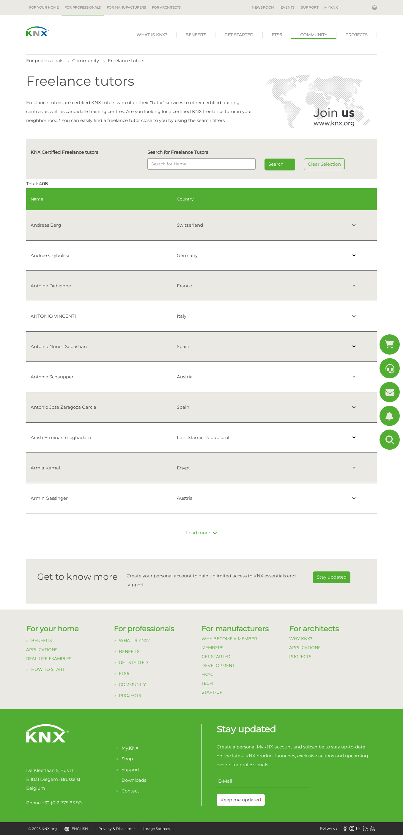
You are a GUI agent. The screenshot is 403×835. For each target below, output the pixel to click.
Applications (42, 649)
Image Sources (156, 828)
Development (218, 665)
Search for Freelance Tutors (177, 152)
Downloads (134, 780)
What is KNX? (151, 34)
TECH (207, 683)
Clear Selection (324, 164)
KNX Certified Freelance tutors (64, 152)
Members (212, 647)
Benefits (195, 34)
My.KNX (130, 748)
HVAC (207, 674)
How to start (47, 669)
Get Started (216, 656)
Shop (127, 759)
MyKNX (331, 7)
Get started (239, 34)
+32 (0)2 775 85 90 (62, 803)
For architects (166, 7)
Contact (130, 791)
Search (276, 164)
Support (309, 7)
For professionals (82, 7)
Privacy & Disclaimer (116, 828)
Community (313, 34)
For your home (44, 7)
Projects (356, 34)
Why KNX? (300, 638)
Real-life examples (49, 658)
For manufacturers (126, 7)
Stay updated (332, 577)
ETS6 (277, 34)
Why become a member (229, 638)
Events (288, 7)
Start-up (212, 692)
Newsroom (263, 7)
